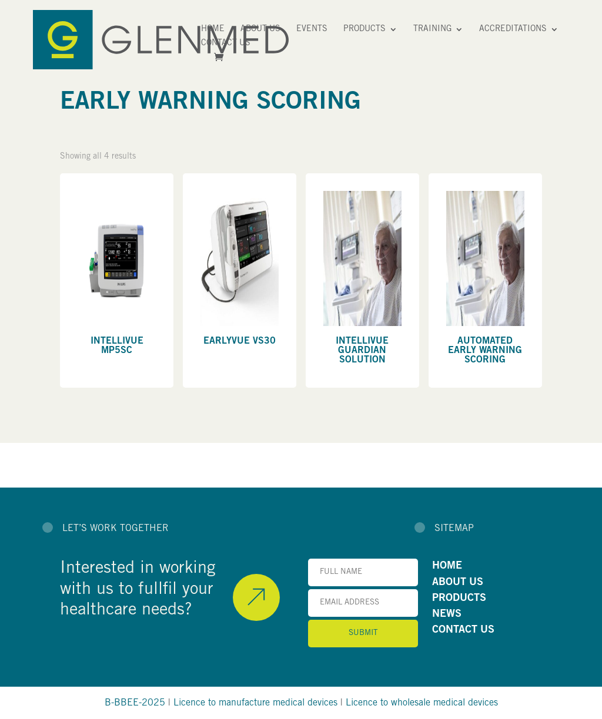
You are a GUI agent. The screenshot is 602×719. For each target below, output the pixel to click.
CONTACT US (463, 630)
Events (311, 29)
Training (432, 29)
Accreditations (513, 29)
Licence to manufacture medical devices (255, 703)
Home (213, 29)
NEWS (446, 614)
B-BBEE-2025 (135, 703)
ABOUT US (457, 582)
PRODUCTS (459, 598)
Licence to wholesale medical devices (422, 703)
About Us (260, 29)
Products (364, 29)
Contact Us (225, 43)
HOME (447, 566)
